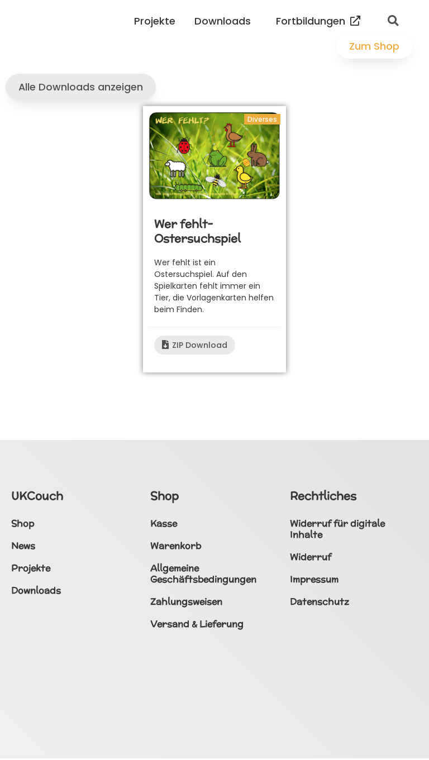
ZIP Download (194, 346)
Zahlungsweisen (186, 602)
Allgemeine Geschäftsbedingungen (203, 575)
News (23, 547)
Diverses (262, 120)
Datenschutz (319, 602)
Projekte (157, 21)
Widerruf (310, 558)
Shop (22, 524)
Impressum (314, 580)
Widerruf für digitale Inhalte (337, 530)
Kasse (163, 524)
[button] (393, 21)
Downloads (225, 21)
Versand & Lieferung (197, 625)
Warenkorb (175, 547)
